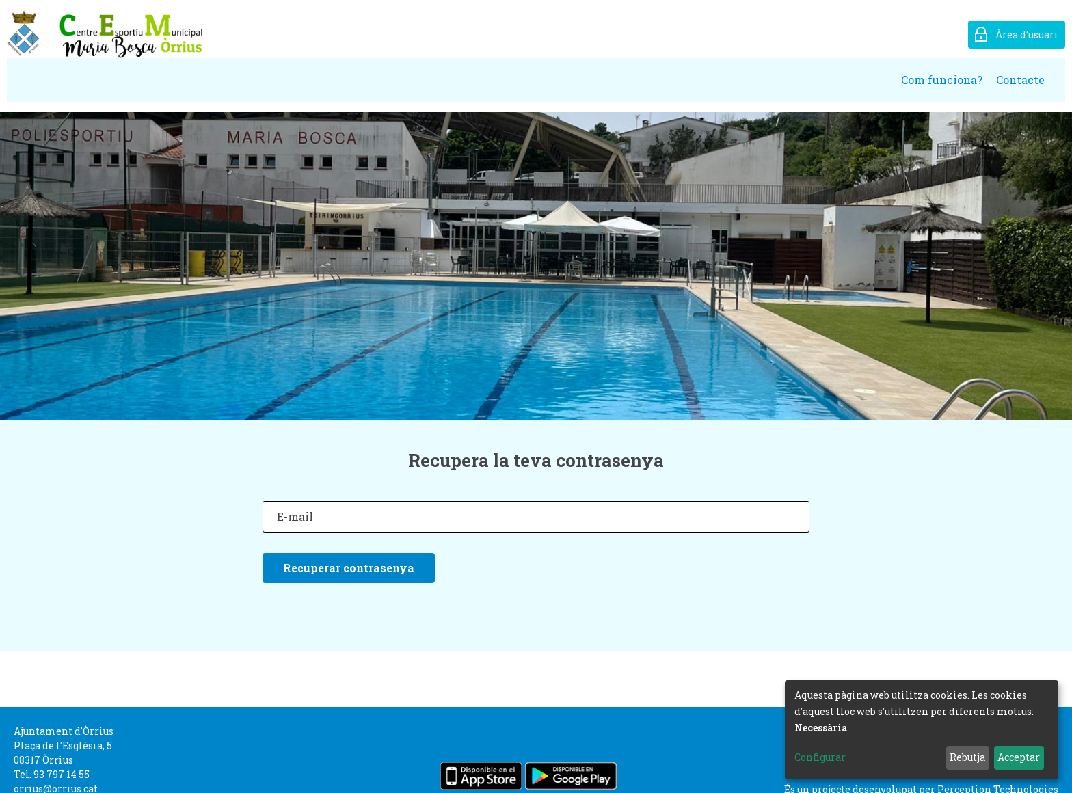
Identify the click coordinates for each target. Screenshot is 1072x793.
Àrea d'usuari (1026, 34)
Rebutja (967, 757)
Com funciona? (941, 79)
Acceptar (1018, 757)
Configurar (820, 757)
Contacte (1020, 79)
